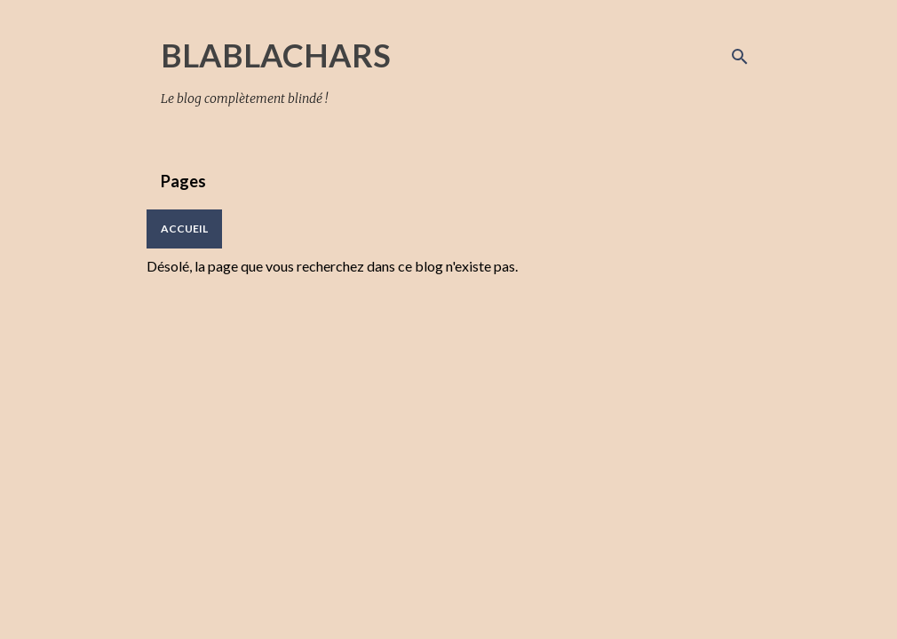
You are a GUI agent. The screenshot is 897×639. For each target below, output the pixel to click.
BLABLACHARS (276, 55)
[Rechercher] (739, 57)
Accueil (184, 228)
